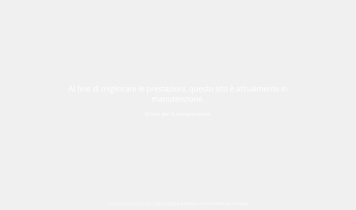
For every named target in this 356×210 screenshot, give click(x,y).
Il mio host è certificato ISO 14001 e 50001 (142, 203)
